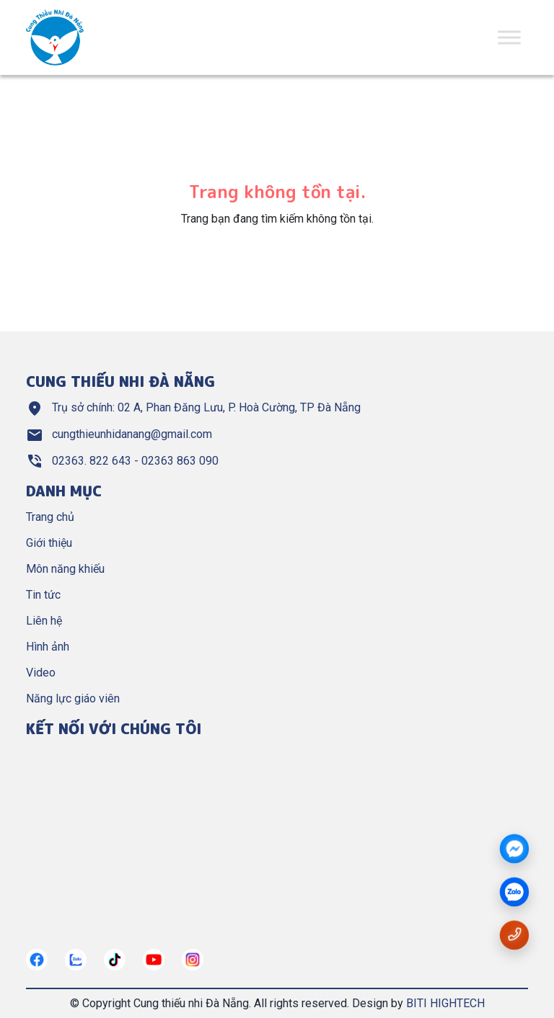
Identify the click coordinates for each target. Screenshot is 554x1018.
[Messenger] (514, 849)
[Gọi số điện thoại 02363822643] (514, 934)
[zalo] (514, 892)
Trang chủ (50, 517)
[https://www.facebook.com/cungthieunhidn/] (37, 959)
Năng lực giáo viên (73, 698)
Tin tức (43, 595)
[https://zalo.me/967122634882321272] (76, 959)
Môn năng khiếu (65, 569)
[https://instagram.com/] (192, 959)
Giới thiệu (49, 543)
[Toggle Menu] (509, 37)
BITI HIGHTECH (445, 1003)
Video (41, 672)
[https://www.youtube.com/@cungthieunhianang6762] (153, 959)
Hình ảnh (47, 646)
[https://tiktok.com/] (115, 959)
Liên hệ (44, 621)
